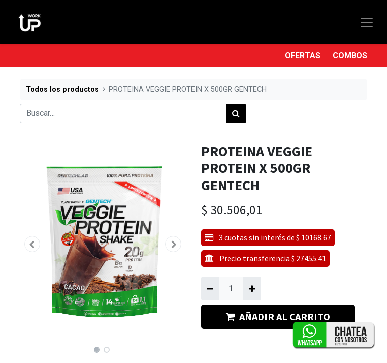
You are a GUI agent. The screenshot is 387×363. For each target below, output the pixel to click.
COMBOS (350, 55)
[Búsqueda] (236, 113)
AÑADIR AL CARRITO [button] (278, 316)
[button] (32, 244)
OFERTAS (302, 55)
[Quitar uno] (210, 288)
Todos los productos (62, 89)
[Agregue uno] (252, 288)
